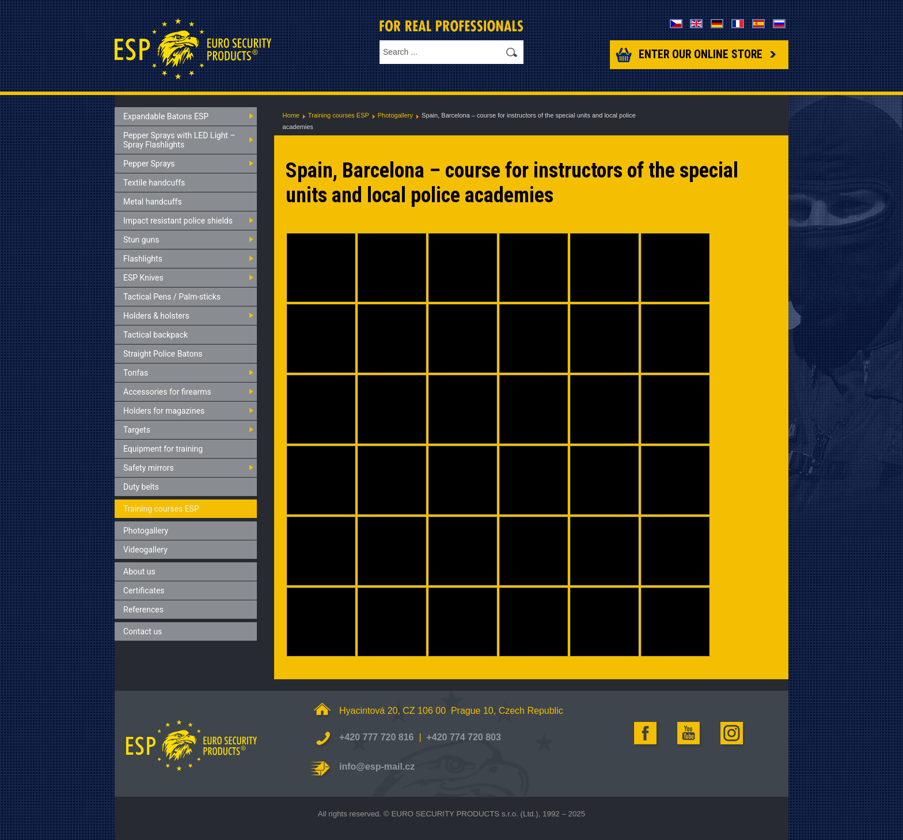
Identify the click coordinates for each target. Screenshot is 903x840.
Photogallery (395, 115)
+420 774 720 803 (463, 737)
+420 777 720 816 (376, 737)
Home (291, 115)
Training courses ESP (338, 115)
